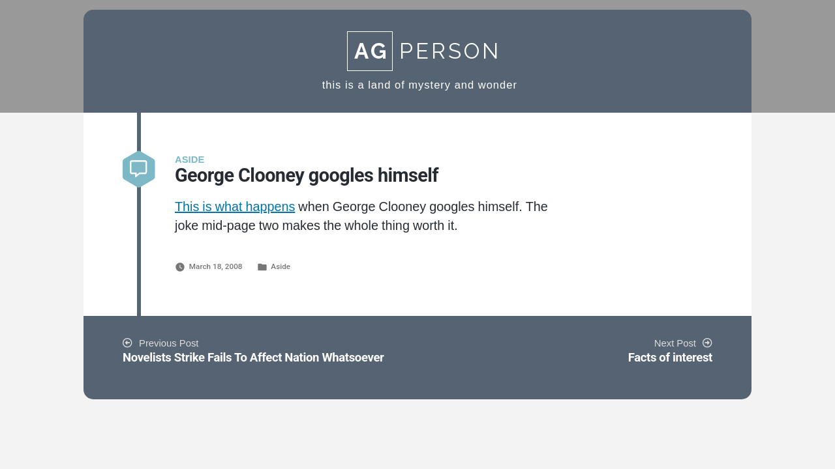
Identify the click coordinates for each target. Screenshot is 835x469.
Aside (280, 266)
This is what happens (235, 207)
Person (424, 51)
